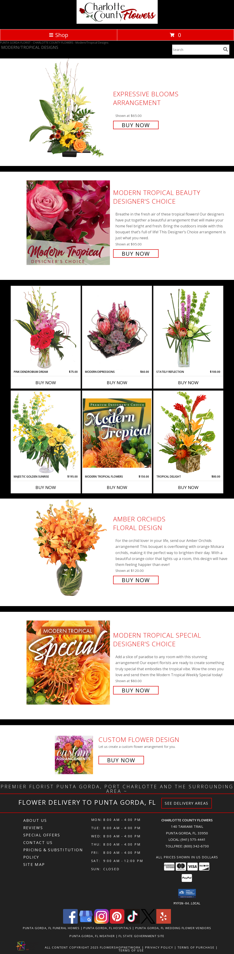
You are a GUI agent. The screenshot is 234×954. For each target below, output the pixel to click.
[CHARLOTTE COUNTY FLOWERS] (117, 22)
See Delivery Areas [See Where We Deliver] (186, 803)
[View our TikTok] (132, 922)
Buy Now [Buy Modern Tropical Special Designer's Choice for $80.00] (136, 690)
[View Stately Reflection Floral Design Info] (188, 327)
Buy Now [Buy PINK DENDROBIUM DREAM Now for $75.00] (45, 383)
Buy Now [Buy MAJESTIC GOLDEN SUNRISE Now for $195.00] (45, 487)
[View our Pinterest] (117, 922)
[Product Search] (196, 50)
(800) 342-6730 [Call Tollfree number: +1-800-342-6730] (196, 846)
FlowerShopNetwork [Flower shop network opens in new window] (120, 947)
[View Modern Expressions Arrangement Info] (117, 328)
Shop (58, 35)
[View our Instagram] (101, 922)
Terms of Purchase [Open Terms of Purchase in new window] (196, 947)
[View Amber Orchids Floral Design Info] (69, 549)
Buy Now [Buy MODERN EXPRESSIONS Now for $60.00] (117, 383)
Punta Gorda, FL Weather (92, 936)
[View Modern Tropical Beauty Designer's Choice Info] (69, 222)
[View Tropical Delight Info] (188, 432)
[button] (187, 893)
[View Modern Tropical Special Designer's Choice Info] (69, 662)
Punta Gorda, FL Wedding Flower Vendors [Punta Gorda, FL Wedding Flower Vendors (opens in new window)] (173, 928)
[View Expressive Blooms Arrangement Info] (69, 109)
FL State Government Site (141, 936)
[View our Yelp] (163, 922)
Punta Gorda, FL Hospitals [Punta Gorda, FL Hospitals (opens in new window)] (107, 928)
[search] (225, 49)
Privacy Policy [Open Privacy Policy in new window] (159, 947)
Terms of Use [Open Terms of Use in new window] (131, 950)
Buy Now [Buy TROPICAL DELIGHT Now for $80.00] (188, 487)
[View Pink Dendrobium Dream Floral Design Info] (45, 327)
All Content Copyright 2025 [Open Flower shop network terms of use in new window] (72, 947)
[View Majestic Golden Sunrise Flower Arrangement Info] (45, 432)
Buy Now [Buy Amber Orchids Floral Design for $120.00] (136, 580)
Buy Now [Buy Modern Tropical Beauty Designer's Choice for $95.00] (136, 253)
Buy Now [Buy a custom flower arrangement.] (121, 760)
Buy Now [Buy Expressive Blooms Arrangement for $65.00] (136, 125)
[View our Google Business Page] (86, 922)
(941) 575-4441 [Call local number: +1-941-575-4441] (193, 839)
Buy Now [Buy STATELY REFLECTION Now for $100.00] (188, 383)
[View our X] (148, 922)
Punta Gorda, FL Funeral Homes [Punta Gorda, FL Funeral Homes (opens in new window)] (51, 928)
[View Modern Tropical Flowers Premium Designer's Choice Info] (117, 432)
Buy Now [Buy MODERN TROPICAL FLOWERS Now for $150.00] (117, 487)
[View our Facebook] (70, 922)
